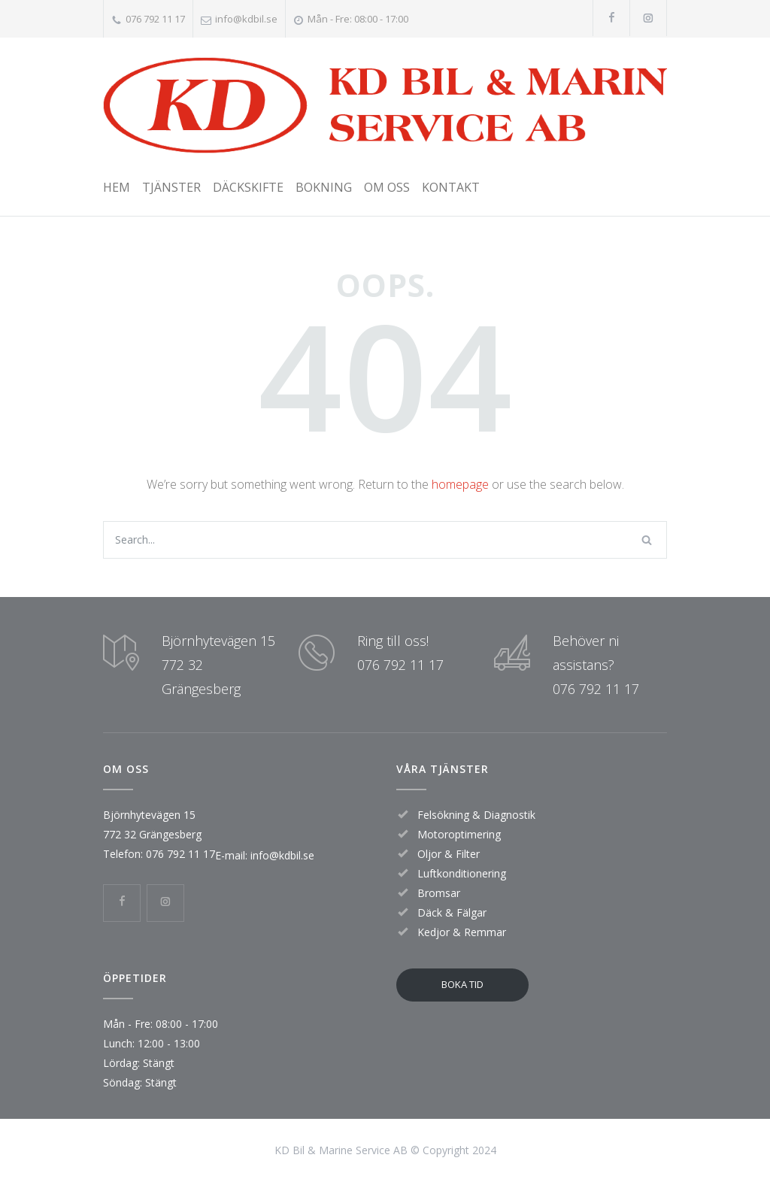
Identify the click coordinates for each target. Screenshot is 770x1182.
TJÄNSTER (171, 187)
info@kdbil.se (246, 19)
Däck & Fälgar (452, 912)
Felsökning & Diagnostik (476, 815)
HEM (116, 187)
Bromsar (438, 893)
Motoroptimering (459, 834)
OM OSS (387, 187)
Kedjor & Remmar (461, 932)
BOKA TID (462, 984)
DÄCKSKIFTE (248, 187)
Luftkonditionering (461, 873)
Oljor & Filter (448, 854)
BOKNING (324, 187)
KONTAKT (451, 187)
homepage (460, 484)
